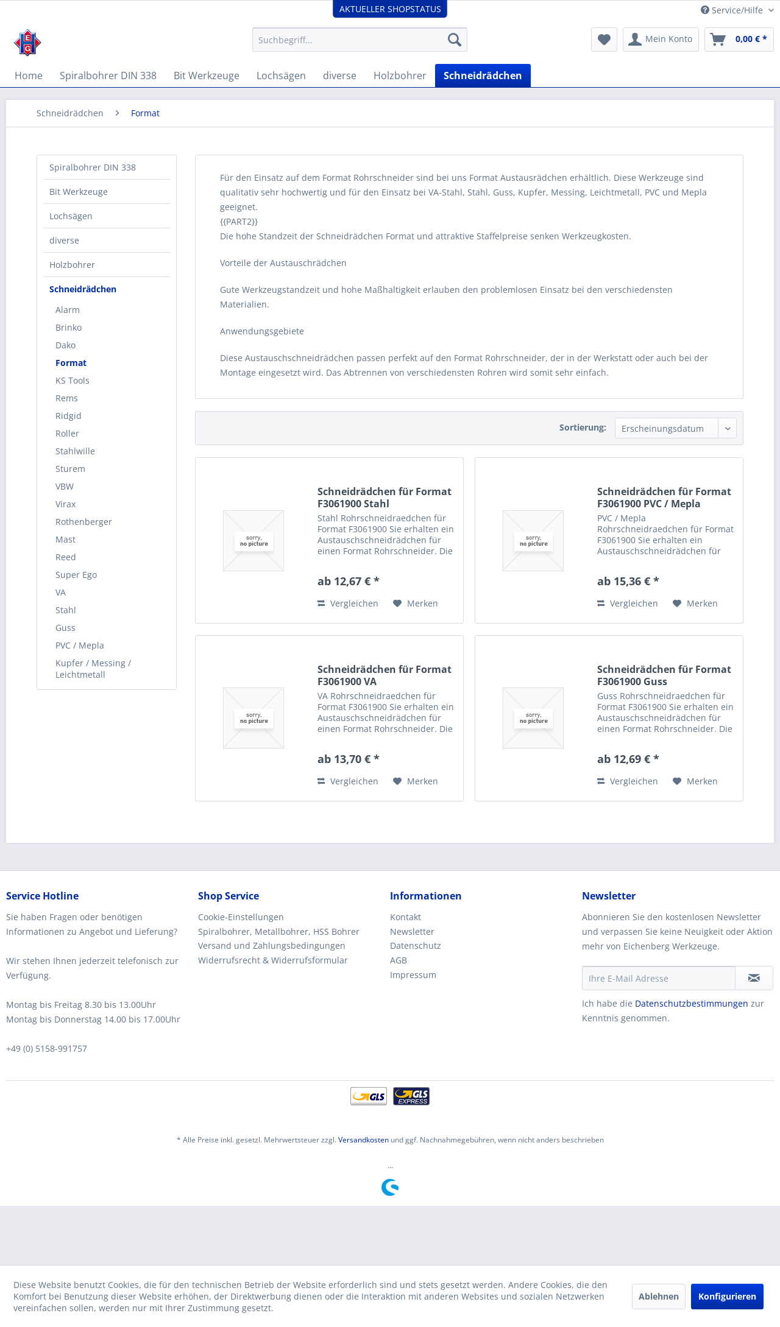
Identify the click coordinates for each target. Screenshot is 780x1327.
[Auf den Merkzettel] (415, 603)
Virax (65, 504)
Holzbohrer (72, 264)
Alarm (67, 309)
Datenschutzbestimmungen (691, 1003)
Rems (66, 398)
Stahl (65, 610)
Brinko (68, 327)
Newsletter (412, 931)
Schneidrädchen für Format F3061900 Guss (664, 675)
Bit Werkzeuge (78, 191)
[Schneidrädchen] (483, 75)
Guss (65, 627)
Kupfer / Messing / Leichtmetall (93, 668)
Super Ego (76, 574)
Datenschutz (415, 945)
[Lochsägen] (281, 75)
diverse (64, 240)
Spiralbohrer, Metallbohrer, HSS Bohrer (279, 931)
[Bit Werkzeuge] (206, 75)
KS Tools (72, 380)
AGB (398, 960)
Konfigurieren (727, 1296)
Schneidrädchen (82, 289)
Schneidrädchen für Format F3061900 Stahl (384, 497)
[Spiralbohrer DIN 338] (108, 75)
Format (71, 362)
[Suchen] (454, 39)
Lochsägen (71, 216)
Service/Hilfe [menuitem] (733, 10)
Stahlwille (75, 451)
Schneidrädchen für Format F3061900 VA (384, 675)
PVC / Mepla (79, 645)
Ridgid (68, 415)
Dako (65, 345)
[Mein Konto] (661, 39)
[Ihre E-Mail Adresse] (659, 978)
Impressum (413, 974)
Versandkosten (363, 1140)
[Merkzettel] (604, 39)
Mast (65, 539)
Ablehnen (659, 1296)
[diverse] (339, 75)
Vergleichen (347, 603)
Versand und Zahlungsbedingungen (272, 945)
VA (60, 592)
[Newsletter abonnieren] (754, 978)
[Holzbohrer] (400, 75)
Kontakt (405, 917)
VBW (64, 486)
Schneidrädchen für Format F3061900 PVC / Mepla (664, 497)
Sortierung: (582, 427)
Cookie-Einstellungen (241, 917)
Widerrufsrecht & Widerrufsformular (273, 960)
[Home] (28, 75)
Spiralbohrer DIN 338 (92, 167)
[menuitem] (359, 39)
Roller (67, 433)
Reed (65, 557)
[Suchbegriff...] (359, 39)
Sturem (70, 468)
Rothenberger (83, 521)
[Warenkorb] (739, 39)
